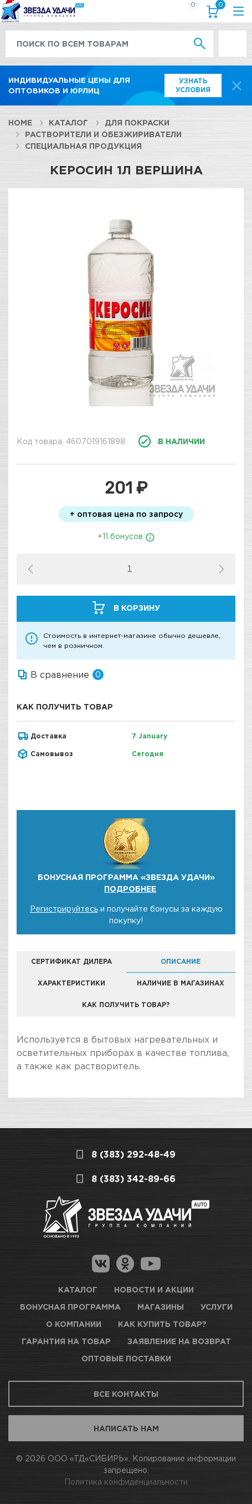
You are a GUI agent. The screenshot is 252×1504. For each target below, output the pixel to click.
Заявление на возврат (179, 1341)
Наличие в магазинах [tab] (180, 983)
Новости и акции (154, 1289)
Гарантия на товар (66, 1341)
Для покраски (137, 122)
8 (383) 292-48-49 (133, 1154)
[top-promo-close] (237, 86)
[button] (221, 569)
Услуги (216, 1306)
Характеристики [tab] (71, 983)
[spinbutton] (129, 569)
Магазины (160, 1306)
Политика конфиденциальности (126, 1481)
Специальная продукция (83, 146)
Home (20, 122)
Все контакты (126, 1394)
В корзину (137, 607)
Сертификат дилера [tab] (71, 961)
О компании (73, 1324)
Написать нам (126, 1428)
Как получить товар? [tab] (126, 1004)
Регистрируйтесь (64, 908)
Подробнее (130, 888)
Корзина (218, 6)
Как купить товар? (162, 1324)
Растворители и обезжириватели (103, 134)
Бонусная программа (70, 1306)
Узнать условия (193, 85)
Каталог (68, 122)
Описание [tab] (180, 961)
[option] (126, 308)
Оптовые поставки (126, 1358)
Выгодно (232, 36)
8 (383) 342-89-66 (133, 1179)
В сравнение (59, 674)
